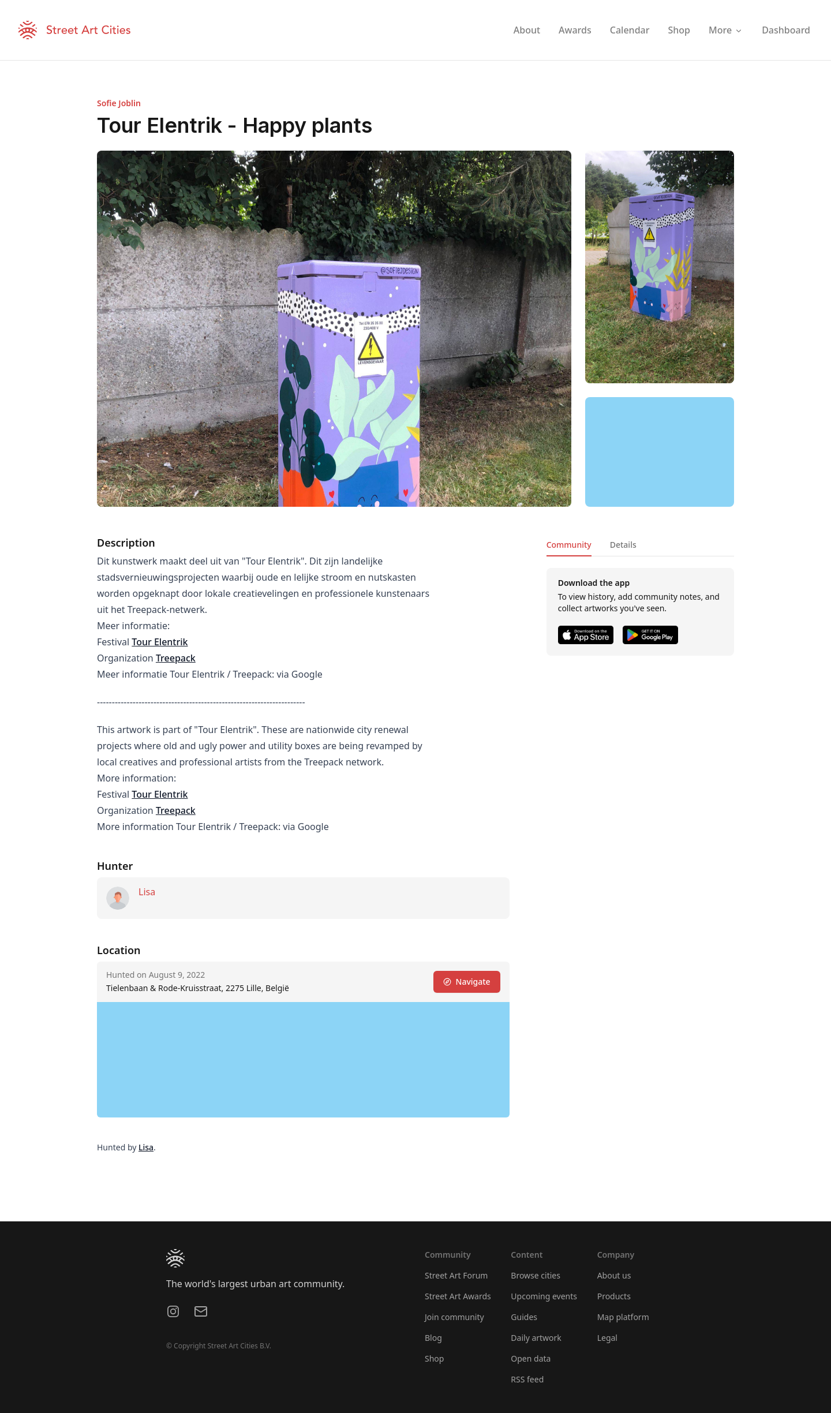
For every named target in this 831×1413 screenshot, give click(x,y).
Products (614, 1296)
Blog (433, 1337)
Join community (454, 1316)
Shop (434, 1358)
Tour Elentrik (160, 642)
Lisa (146, 891)
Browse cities (535, 1275)
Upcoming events (544, 1296)
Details (623, 544)
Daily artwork (536, 1337)
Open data (531, 1358)
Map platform (623, 1316)
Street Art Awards (458, 1296)
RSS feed (527, 1379)
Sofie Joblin (119, 103)
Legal (607, 1337)
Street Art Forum (456, 1275)
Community (569, 544)
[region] (659, 452)
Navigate (467, 981)
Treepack (176, 658)
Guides (524, 1316)
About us (614, 1275)
